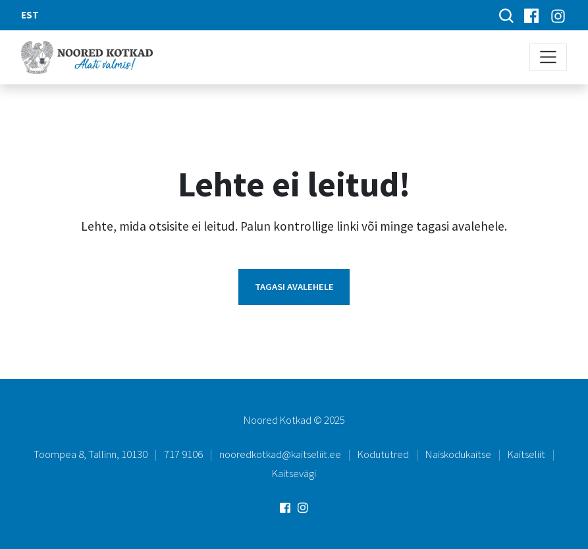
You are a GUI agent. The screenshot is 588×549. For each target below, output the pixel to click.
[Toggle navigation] (548, 57)
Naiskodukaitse (458, 454)
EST (30, 15)
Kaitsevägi (294, 473)
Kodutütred (383, 454)
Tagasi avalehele (294, 287)
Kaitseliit (526, 454)
